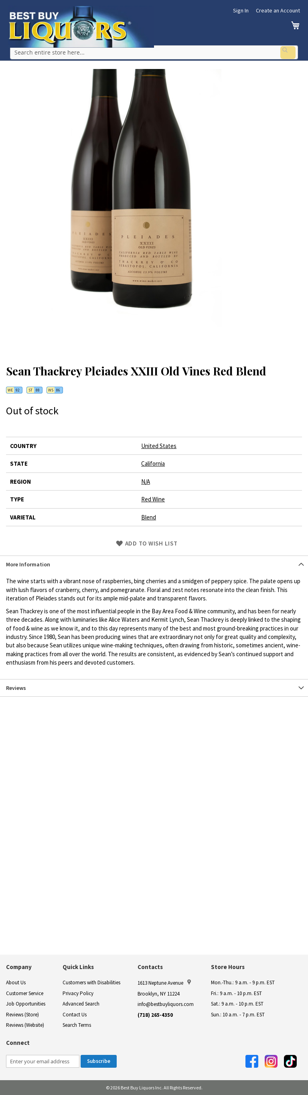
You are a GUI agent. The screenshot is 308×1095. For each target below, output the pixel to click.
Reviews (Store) (22, 1014)
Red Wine (153, 497)
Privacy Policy (78, 993)
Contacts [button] (150, 967)
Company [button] (19, 967)
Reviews (16, 685)
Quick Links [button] (78, 967)
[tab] (154, 561)
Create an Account (278, 10)
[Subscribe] (99, 1061)
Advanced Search (81, 1003)
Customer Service (24, 993)
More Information (28, 562)
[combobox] (154, 51)
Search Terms (77, 1025)
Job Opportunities (25, 1003)
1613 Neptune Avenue (164, 982)
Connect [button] (18, 1042)
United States (158, 443)
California (153, 461)
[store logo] (81, 27)
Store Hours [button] (228, 967)
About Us (16, 982)
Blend (148, 514)
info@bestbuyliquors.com (166, 1004)
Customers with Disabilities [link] (91, 982)
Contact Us (75, 1014)
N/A (145, 479)
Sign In (241, 10)
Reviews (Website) (25, 1025)
